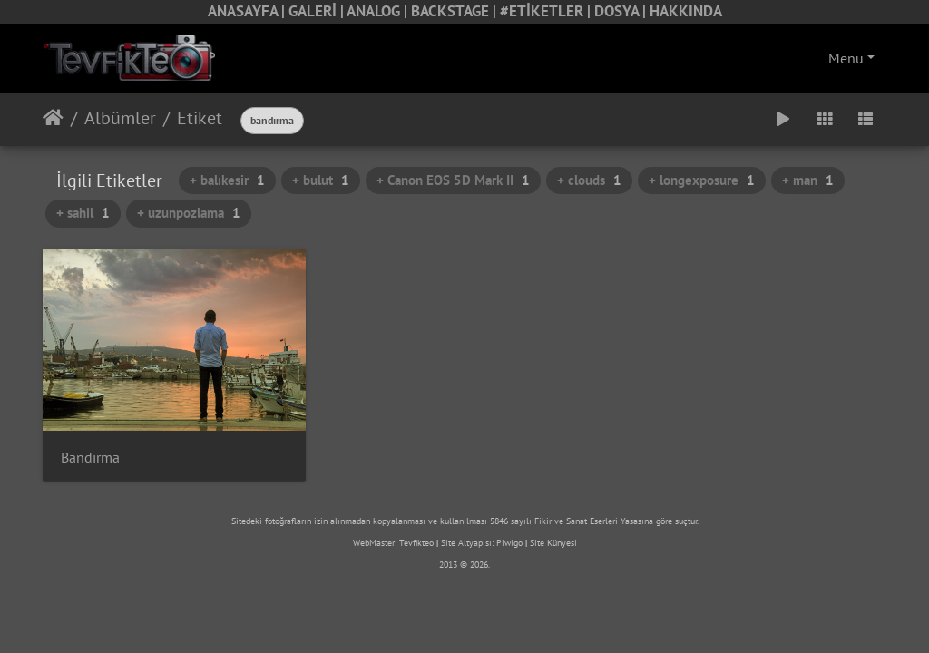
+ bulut (320, 180)
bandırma (272, 120)
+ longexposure (702, 180)
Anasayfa (53, 118)
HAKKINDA (686, 11)
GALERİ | (317, 11)
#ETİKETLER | (547, 11)
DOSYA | (622, 11)
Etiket (199, 118)
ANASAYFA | (248, 11)
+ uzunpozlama (188, 212)
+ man (808, 180)
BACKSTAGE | (455, 11)
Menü (846, 58)
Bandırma (90, 457)
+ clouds (589, 180)
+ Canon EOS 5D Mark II (453, 180)
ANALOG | (379, 11)
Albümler (120, 118)
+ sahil (83, 212)
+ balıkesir (227, 180)
